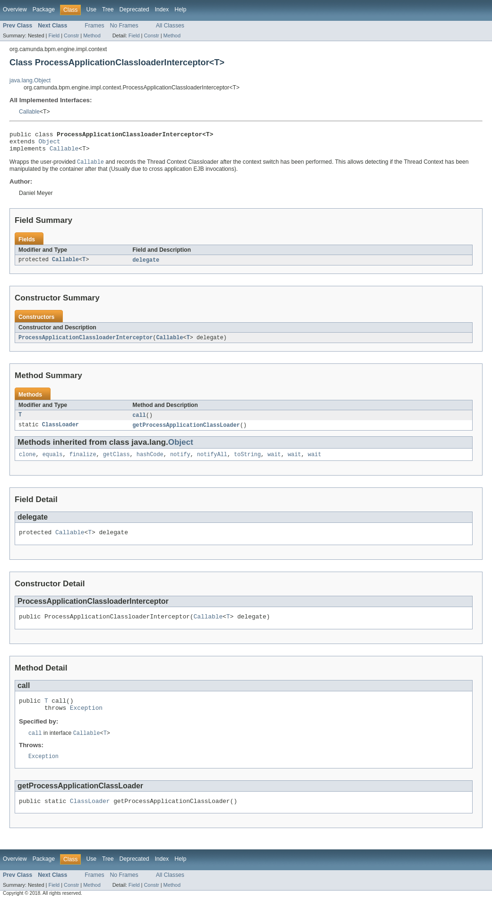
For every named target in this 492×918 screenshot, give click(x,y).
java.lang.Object (30, 80)
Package (44, 9)
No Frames (124, 25)
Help (180, 9)
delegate (145, 265)
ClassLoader (60, 431)
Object (49, 144)
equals (53, 462)
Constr (71, 35)
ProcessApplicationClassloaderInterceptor (85, 343)
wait (274, 462)
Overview (15, 9)
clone (27, 462)
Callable (29, 111)
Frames (94, 25)
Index (162, 9)
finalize (82, 462)
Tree (108, 9)
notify (180, 462)
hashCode (150, 462)
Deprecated (134, 9)
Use (91, 9)
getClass (116, 462)
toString (247, 462)
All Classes (170, 25)
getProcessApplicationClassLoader (186, 431)
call (139, 421)
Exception (86, 720)
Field (54, 35)
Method (91, 35)
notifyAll (212, 462)
